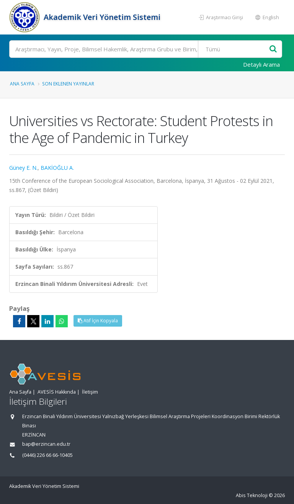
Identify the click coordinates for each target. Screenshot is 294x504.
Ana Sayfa (22, 83)
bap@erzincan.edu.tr (46, 444)
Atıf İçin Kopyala (98, 320)
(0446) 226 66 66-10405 (47, 455)
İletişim (90, 392)
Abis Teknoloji (252, 495)
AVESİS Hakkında (57, 392)
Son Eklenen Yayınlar (68, 83)
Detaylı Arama (261, 64)
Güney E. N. (23, 167)
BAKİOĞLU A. (57, 167)
